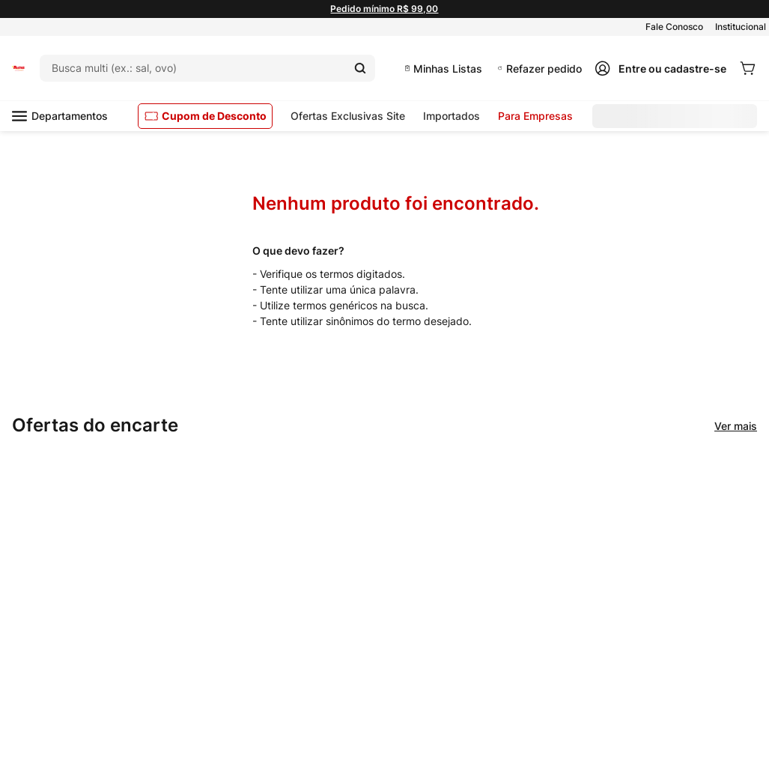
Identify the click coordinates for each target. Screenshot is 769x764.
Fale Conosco (674, 26)
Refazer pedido (544, 68)
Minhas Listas (447, 68)
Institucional (740, 26)
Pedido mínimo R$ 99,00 (384, 8)
